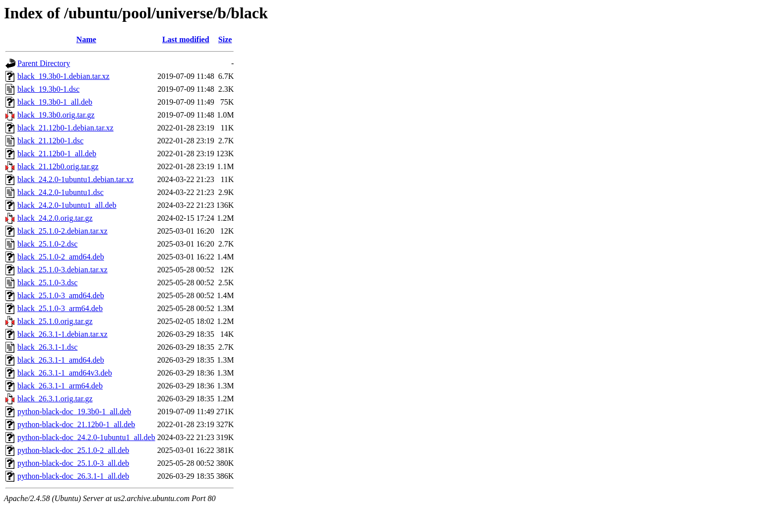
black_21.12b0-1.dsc (50, 140)
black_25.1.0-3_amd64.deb (60, 295)
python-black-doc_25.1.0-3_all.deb (73, 463)
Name (86, 39)
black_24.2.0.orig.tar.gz (55, 218)
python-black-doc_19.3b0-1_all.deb (74, 411)
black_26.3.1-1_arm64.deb (60, 385)
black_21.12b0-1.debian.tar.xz (65, 128)
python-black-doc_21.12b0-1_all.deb (76, 424)
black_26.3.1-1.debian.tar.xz (62, 334)
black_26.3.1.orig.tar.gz (55, 398)
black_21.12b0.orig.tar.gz (58, 166)
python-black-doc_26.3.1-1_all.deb (73, 476)
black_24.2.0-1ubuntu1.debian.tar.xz (75, 179)
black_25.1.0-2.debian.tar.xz (62, 231)
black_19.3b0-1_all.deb (54, 102)
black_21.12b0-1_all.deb (56, 153)
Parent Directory (43, 63)
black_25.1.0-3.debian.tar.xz (62, 269)
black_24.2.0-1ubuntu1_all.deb (67, 205)
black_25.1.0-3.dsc (47, 282)
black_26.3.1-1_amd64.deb (60, 360)
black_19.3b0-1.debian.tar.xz (63, 76)
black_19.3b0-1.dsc (48, 89)
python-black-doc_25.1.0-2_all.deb (73, 450)
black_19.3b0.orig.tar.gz (56, 115)
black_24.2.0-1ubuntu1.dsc (60, 192)
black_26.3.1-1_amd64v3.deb (64, 373)
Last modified (185, 39)
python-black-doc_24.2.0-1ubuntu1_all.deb (86, 437)
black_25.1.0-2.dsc (47, 244)
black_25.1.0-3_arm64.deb (60, 308)
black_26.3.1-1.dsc (47, 347)
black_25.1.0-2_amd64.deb (60, 257)
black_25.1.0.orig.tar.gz (55, 321)
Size (225, 39)
